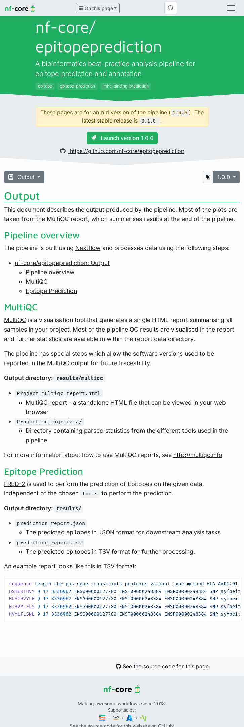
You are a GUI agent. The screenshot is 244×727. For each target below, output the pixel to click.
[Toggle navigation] (231, 8)
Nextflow (87, 247)
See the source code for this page (162, 666)
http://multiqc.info (197, 454)
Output (22, 177)
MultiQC (37, 281)
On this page (96, 8)
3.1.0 (148, 121)
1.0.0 (224, 177)
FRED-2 (14, 483)
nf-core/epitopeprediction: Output (62, 262)
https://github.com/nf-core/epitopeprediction (122, 151)
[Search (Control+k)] (170, 8)
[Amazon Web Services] (116, 717)
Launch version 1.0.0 (122, 138)
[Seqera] (103, 717)
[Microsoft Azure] (130, 717)
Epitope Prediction (51, 291)
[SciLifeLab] (143, 717)
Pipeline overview (50, 272)
